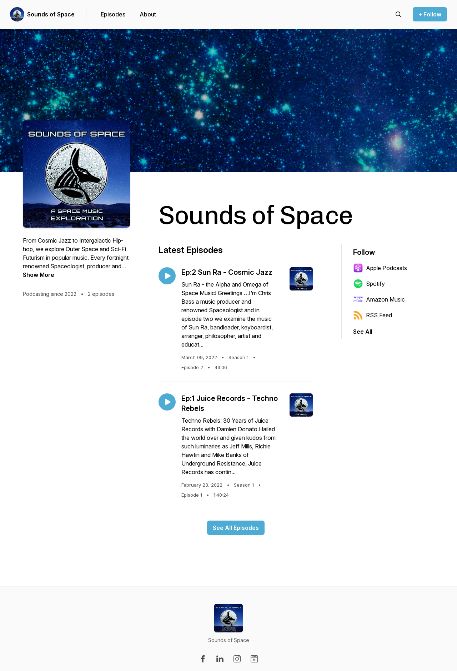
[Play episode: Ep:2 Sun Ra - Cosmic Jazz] (167, 275)
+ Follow (429, 14)
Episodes (113, 14)
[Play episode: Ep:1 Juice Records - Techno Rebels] (167, 402)
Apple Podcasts (380, 268)
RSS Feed (372, 315)
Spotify (369, 284)
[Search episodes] (398, 14)
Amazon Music (379, 299)
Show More (38, 274)
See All (362, 331)
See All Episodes (236, 527)
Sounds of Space (51, 14)
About (148, 14)
